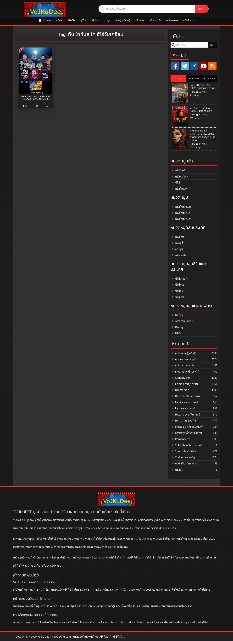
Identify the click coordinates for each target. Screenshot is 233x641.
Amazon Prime (182, 321)
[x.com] (185, 66)
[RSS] (212, 66)
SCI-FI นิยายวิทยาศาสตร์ (187, 445)
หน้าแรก (47, 20)
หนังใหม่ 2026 (181, 206)
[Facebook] (175, 66)
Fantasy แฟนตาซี (183, 408)
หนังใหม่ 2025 (181, 213)
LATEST (178, 78)
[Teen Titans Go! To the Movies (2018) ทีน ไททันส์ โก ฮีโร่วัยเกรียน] (35, 70)
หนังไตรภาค (172, 20)
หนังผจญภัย (155, 20)
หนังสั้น (177, 469)
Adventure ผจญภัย (184, 359)
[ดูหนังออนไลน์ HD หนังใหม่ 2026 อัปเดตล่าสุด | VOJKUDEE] (45, 9)
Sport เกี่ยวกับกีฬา (184, 451)
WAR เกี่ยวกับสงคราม (185, 463)
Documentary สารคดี (186, 396)
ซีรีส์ (176, 182)
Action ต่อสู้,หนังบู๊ (183, 353)
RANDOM (194, 78)
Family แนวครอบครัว (186, 402)
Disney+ (178, 327)
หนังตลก (139, 20)
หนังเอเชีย (179, 255)
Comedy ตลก (181, 378)
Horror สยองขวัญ (184, 420)
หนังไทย (95, 20)
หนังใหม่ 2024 (181, 219)
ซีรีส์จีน (177, 291)
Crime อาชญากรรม (185, 384)
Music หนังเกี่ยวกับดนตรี (187, 426)
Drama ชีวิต (180, 390)
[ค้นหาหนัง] (147, 9)
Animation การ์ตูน (184, 365)
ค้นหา (201, 9)
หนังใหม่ (59, 20)
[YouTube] (203, 66)
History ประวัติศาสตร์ (186, 414)
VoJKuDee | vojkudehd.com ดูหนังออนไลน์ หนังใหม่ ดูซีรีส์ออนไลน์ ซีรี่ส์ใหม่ (81, 636)
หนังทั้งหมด (189, 20)
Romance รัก (181, 439)
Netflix (71, 20)
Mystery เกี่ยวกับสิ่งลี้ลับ (187, 433)
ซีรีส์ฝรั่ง (178, 284)
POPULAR (209, 78)
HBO (176, 333)
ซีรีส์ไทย (178, 297)
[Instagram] (194, 66)
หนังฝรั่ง (178, 243)
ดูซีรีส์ (83, 20)
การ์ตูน (107, 20)
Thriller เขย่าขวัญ (183, 457)
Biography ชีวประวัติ (185, 371)
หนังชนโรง (180, 176)
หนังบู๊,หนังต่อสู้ (122, 20)
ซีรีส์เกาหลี (179, 278)
